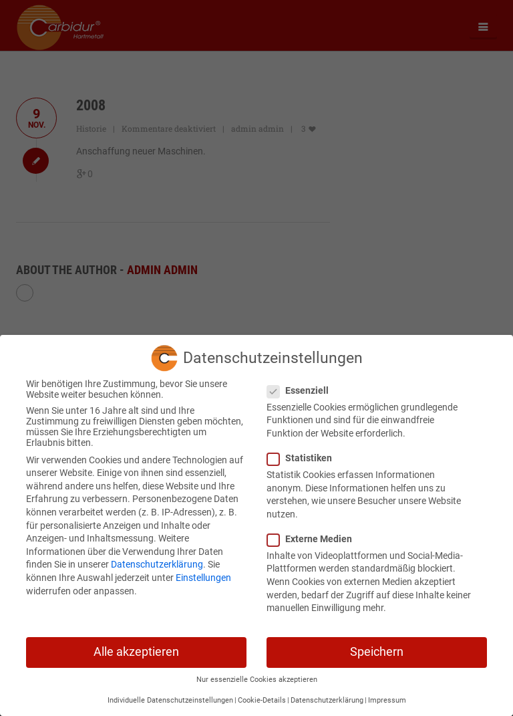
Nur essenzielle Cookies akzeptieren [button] (256, 675)
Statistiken (304, 452)
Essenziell (302, 385)
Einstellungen (203, 572)
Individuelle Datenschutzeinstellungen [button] (170, 695)
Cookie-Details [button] (262, 695)
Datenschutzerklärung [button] (327, 695)
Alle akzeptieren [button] (136, 646)
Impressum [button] (387, 695)
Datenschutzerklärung (157, 559)
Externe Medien (314, 533)
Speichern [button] (376, 646)
